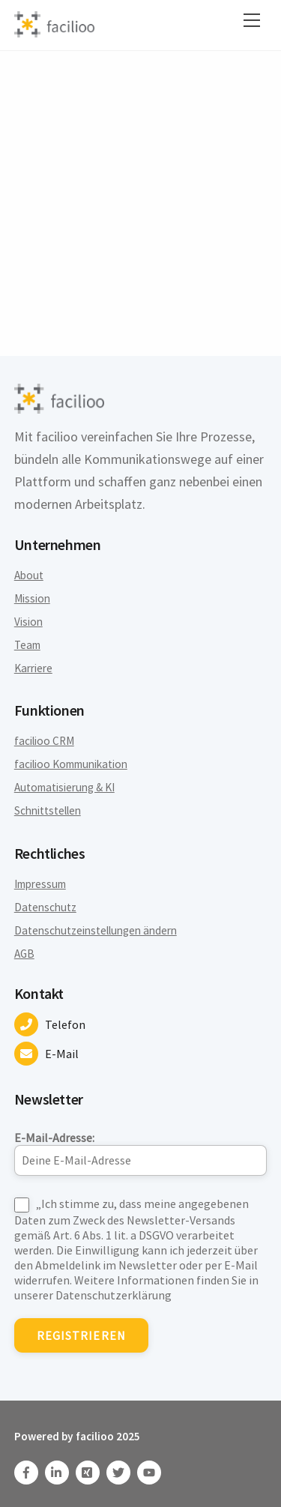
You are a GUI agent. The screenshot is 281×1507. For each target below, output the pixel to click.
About (28, 575)
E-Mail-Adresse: (141, 1153)
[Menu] (252, 20)
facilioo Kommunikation (70, 764)
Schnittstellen (47, 810)
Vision (28, 621)
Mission (32, 598)
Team (27, 645)
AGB (24, 953)
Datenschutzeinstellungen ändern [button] (95, 930)
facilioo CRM (44, 741)
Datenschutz (45, 907)
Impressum (40, 884)
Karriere (33, 668)
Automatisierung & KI (64, 787)
